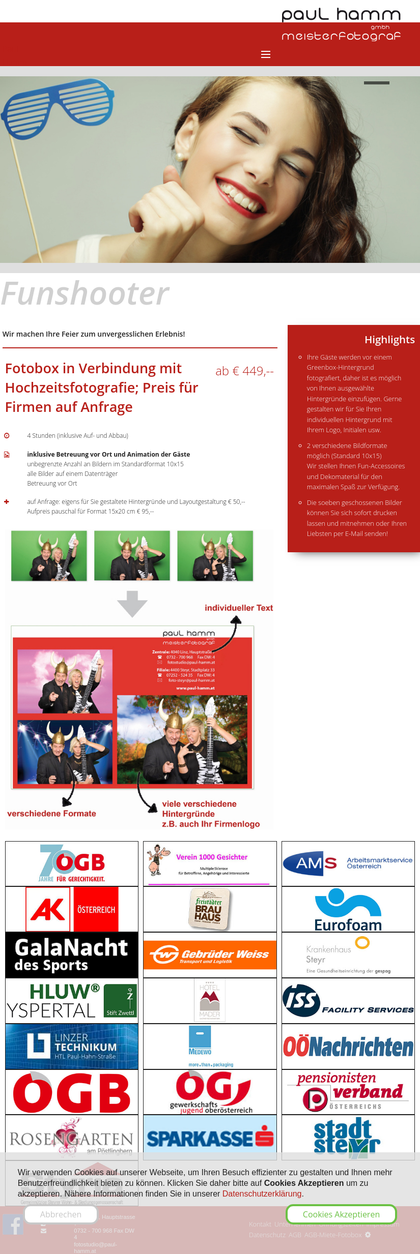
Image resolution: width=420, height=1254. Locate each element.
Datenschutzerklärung (262, 1193)
